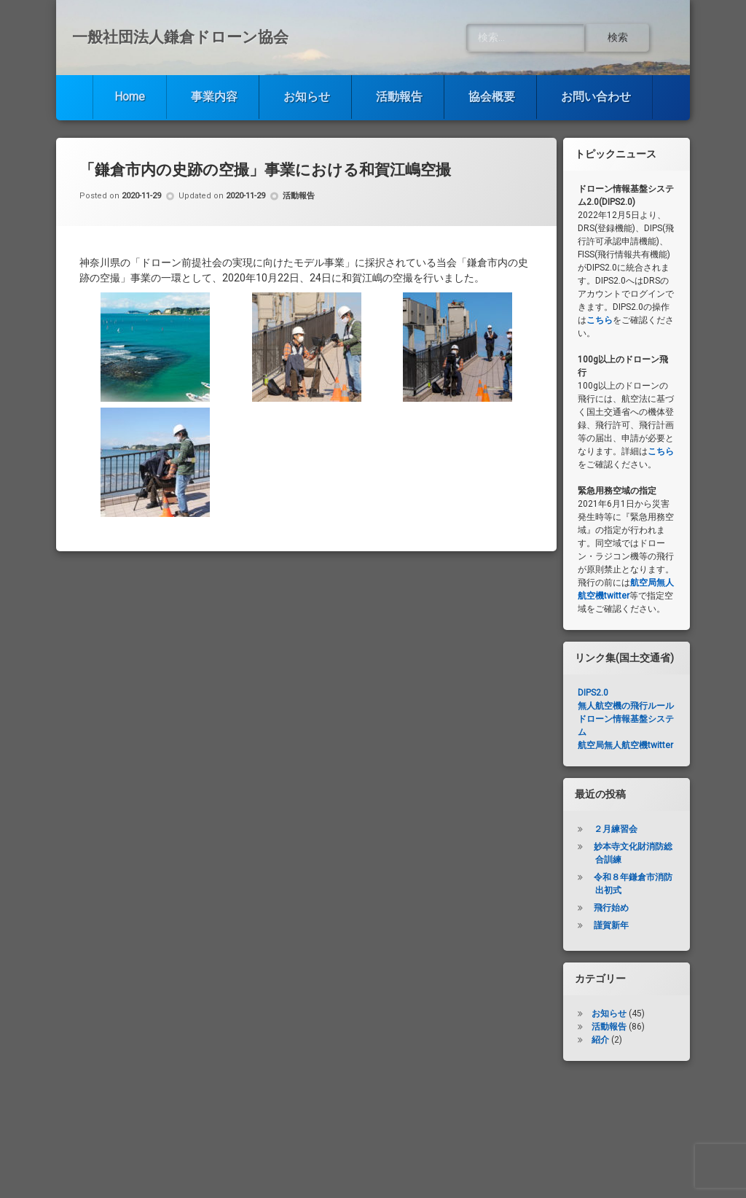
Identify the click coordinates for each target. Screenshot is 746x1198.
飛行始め (611, 908)
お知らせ (306, 97)
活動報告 (399, 97)
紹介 (600, 1040)
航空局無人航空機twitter (625, 745)
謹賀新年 (611, 925)
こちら (599, 320)
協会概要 (491, 97)
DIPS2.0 (593, 693)
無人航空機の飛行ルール (626, 706)
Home (129, 97)
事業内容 (214, 97)
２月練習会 (615, 829)
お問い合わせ (596, 97)
